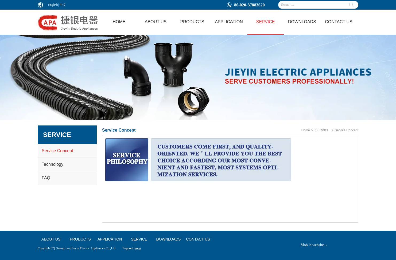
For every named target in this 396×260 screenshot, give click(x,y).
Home (305, 130)
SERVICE (322, 130)
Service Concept (346, 130)
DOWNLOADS (168, 239)
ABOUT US (50, 239)
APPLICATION (110, 239)
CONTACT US (198, 239)
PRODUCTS (80, 239)
